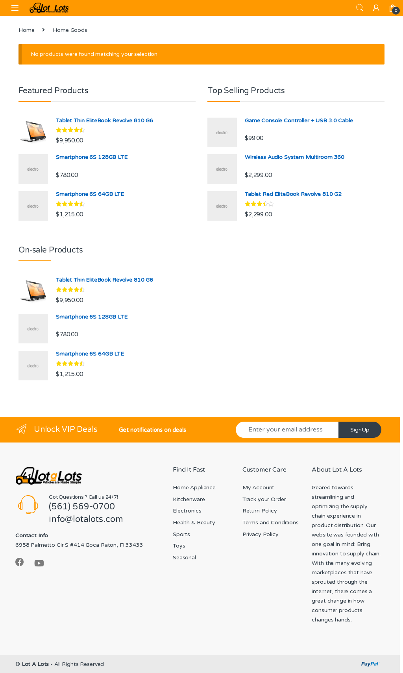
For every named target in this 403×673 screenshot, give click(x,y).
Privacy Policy (260, 534)
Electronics (187, 510)
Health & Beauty (194, 522)
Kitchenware (189, 499)
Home (26, 30)
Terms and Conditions (270, 522)
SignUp (360, 429)
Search (359, 8)
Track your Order (264, 499)
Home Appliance (194, 487)
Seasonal (184, 557)
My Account (258, 487)
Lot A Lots (35, 664)
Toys (179, 545)
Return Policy (259, 510)
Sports (181, 534)
